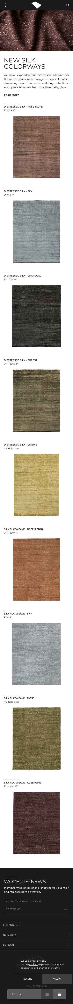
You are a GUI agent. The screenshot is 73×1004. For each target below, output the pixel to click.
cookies (33, 964)
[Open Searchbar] (67, 5)
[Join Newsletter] (65, 910)
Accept (57, 979)
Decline (28, 979)
